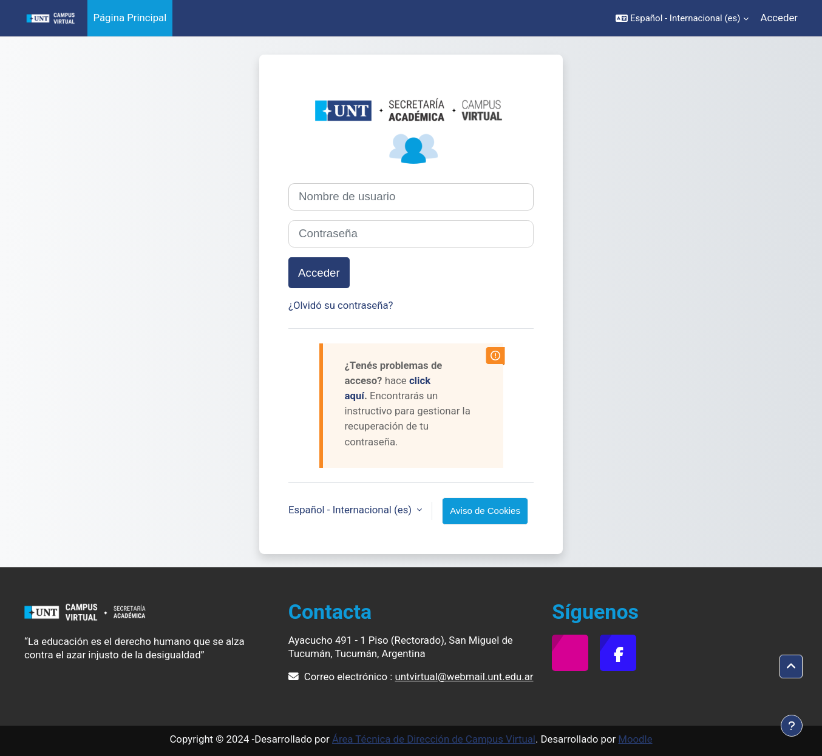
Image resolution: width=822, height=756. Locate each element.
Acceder (779, 18)
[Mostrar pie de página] (792, 726)
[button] (682, 18)
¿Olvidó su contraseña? (340, 305)
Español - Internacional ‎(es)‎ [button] (351, 510)
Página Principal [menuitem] (130, 18)
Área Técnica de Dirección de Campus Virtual (433, 739)
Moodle (635, 739)
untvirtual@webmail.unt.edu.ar (464, 676)
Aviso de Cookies (485, 510)
